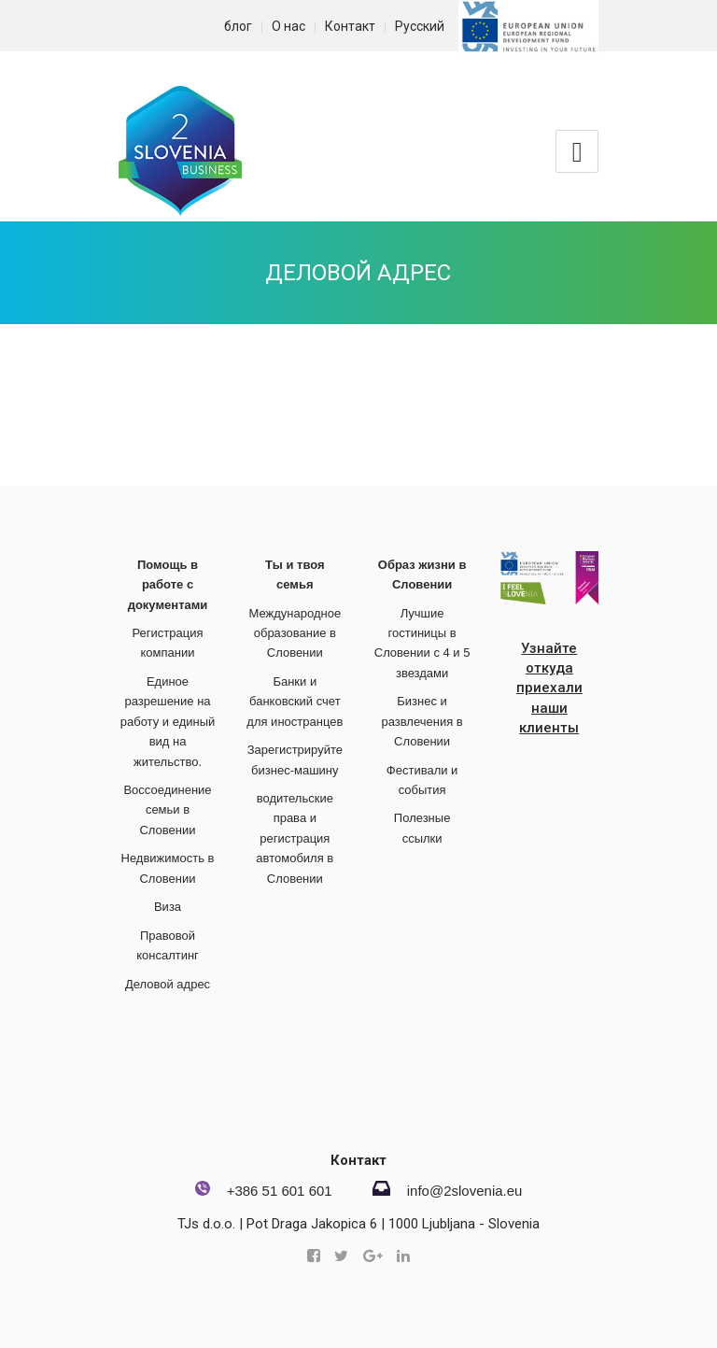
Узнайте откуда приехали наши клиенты (549, 688)
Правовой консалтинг (167, 945)
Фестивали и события (422, 780)
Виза (167, 907)
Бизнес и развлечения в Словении (421, 721)
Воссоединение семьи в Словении (167, 810)
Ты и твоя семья (295, 574)
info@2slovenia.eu (465, 1191)
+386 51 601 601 (279, 1191)
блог (238, 26)
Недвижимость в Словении (168, 868)
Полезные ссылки (422, 827)
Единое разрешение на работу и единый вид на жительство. (168, 721)
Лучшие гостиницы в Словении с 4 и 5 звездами (422, 643)
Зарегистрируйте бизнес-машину (295, 759)
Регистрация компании (168, 643)
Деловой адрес (358, 273)
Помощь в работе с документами (168, 585)
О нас (288, 26)
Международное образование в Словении (294, 633)
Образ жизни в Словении (422, 574)
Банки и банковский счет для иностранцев (294, 701)
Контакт (350, 26)
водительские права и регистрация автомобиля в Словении (294, 838)
